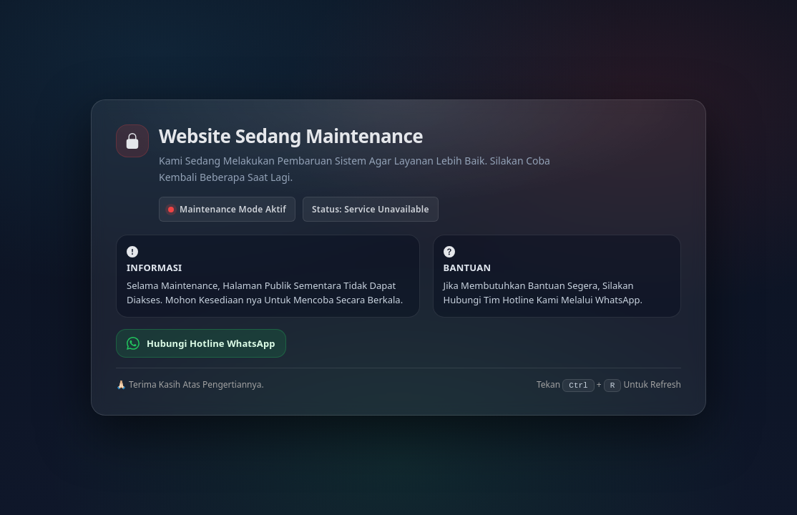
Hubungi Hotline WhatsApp (201, 343)
